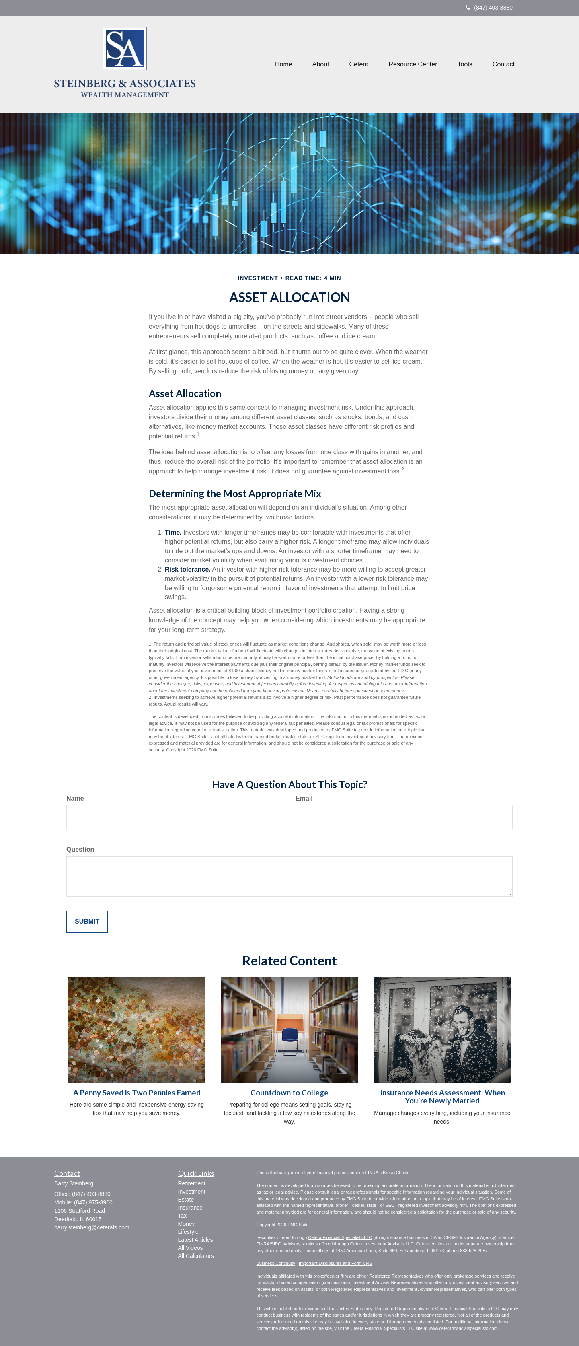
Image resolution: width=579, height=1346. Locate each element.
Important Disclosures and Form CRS (335, 1263)
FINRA (263, 1243)
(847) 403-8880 (489, 7)
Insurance (190, 1207)
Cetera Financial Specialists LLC (340, 1237)
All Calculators (196, 1256)
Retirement (191, 1183)
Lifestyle (188, 1232)
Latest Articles (195, 1240)
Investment (191, 1191)
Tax (182, 1215)
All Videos (190, 1248)
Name (75, 798)
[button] (320, 64)
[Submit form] (87, 922)
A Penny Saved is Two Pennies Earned (137, 1092)
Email (304, 798)
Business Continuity (276, 1263)
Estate (186, 1199)
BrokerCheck (396, 1172)
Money (186, 1223)
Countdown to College (289, 1092)
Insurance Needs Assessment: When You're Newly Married (442, 1096)
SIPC (276, 1243)
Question (80, 849)
